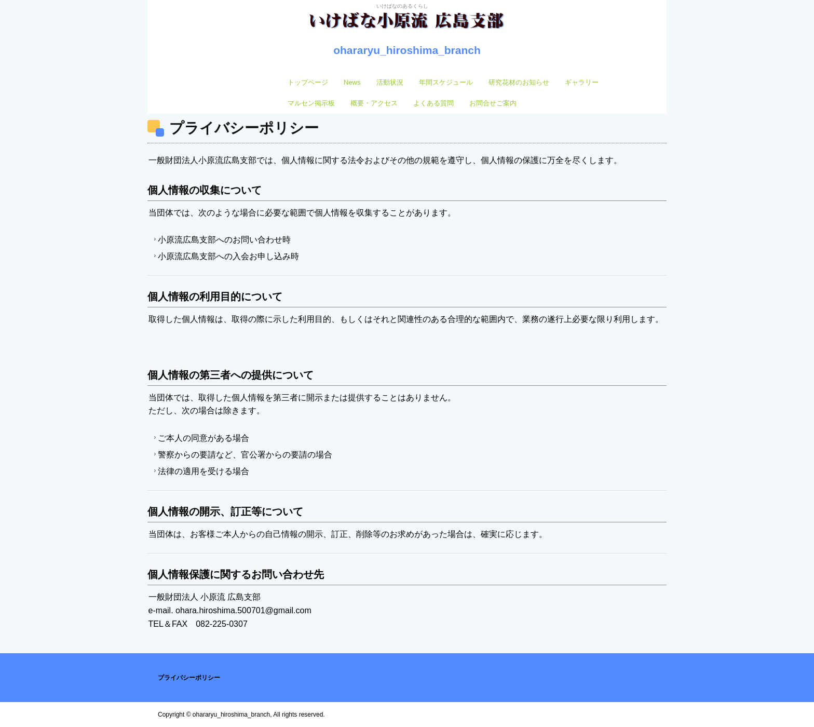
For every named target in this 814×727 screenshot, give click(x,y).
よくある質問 (433, 103)
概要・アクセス (374, 103)
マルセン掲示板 (311, 103)
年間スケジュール (446, 82)
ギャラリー (582, 82)
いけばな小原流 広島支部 (407, 26)
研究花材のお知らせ (519, 82)
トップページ (308, 82)
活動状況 (389, 82)
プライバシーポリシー (189, 677)
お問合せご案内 (493, 103)
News (352, 82)
